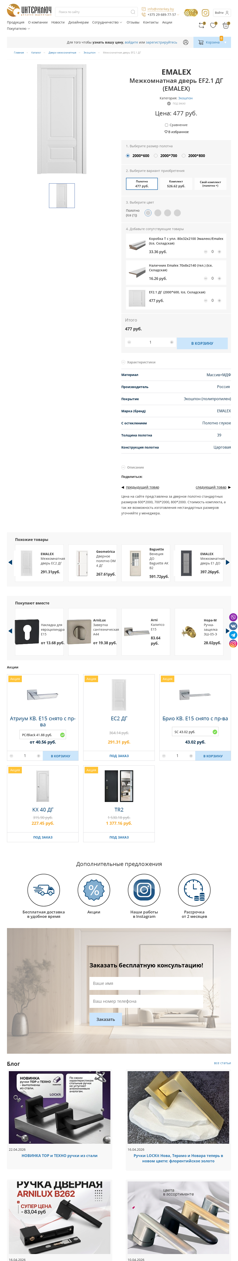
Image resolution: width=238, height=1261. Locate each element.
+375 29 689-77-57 (162, 14)
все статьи (222, 1063)
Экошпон (185, 98)
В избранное (178, 132)
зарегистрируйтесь (161, 42)
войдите (131, 42)
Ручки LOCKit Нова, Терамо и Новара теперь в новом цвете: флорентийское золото (178, 1158)
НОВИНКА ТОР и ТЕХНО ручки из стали (60, 1155)
